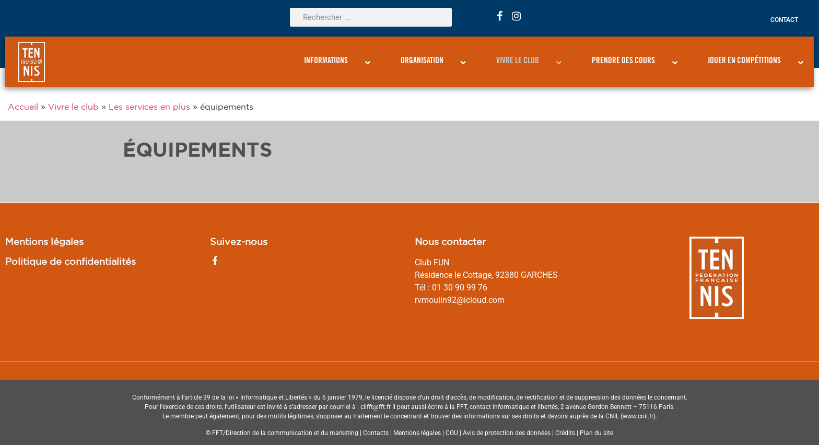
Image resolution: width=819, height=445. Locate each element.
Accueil (23, 106)
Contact (784, 20)
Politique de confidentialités (70, 261)
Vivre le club (73, 106)
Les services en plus (149, 106)
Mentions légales (44, 241)
